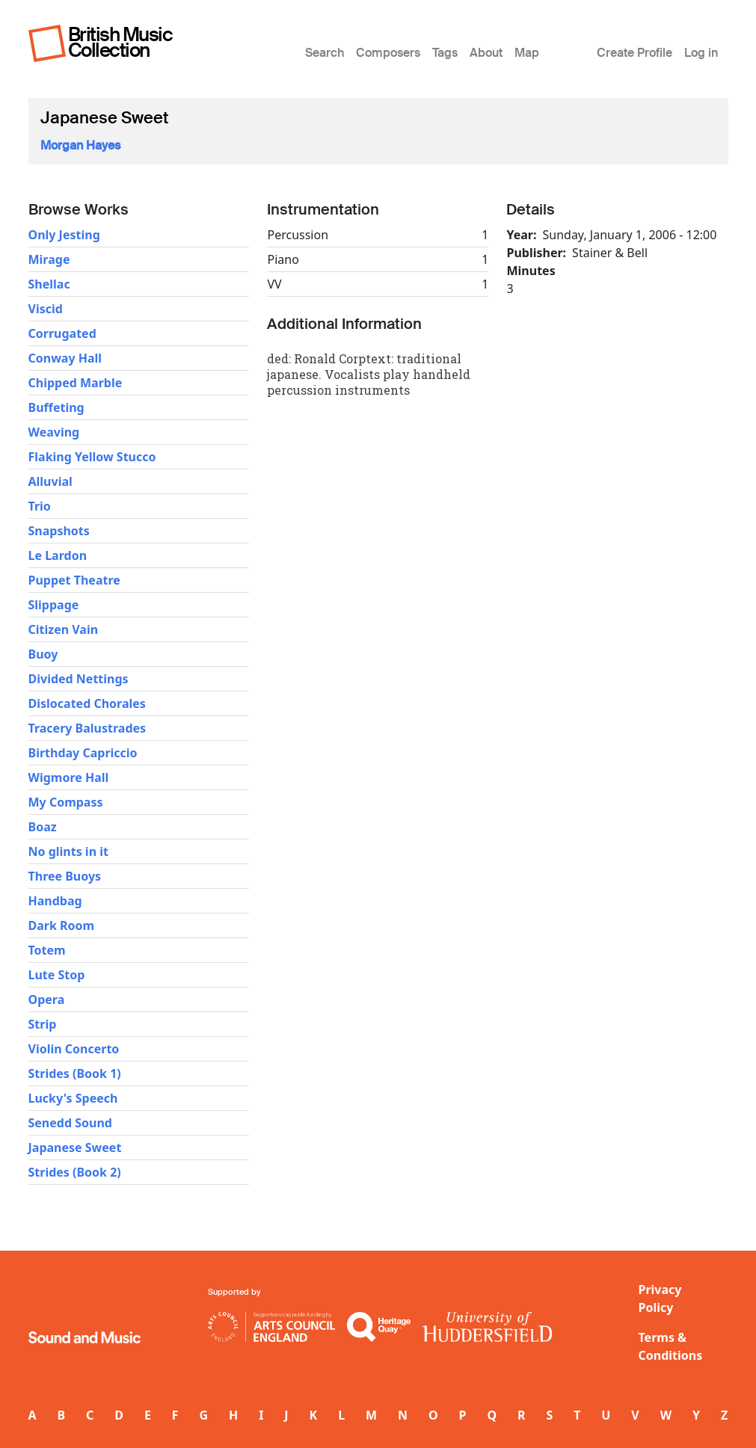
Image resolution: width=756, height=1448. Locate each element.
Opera (46, 999)
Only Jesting (64, 235)
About (486, 53)
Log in (701, 53)
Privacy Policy (660, 1298)
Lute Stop (56, 975)
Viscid (45, 309)
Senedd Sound (70, 1123)
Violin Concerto (74, 1049)
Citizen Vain (63, 629)
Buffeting (56, 407)
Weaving (54, 432)
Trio (39, 506)
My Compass (65, 802)
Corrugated (62, 333)
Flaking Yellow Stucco (92, 457)
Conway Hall (65, 358)
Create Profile (634, 53)
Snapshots (59, 531)
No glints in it (68, 851)
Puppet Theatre (74, 580)
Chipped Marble (75, 383)
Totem (47, 950)
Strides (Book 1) (74, 1073)
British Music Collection (120, 42)
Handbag (55, 901)
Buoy (43, 654)
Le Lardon (57, 555)
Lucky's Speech (73, 1098)
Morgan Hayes (80, 145)
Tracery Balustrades (87, 728)
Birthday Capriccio (83, 753)
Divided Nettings (78, 679)
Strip (42, 1024)
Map (526, 53)
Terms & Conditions (671, 1346)
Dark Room (61, 925)
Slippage (53, 605)
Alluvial (50, 481)
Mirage (49, 259)
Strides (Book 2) (74, 1172)
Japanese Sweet (75, 1147)
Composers (388, 53)
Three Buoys (65, 876)
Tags (445, 53)
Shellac (49, 284)
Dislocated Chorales (87, 703)
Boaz (42, 827)
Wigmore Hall (68, 777)
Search (324, 53)
